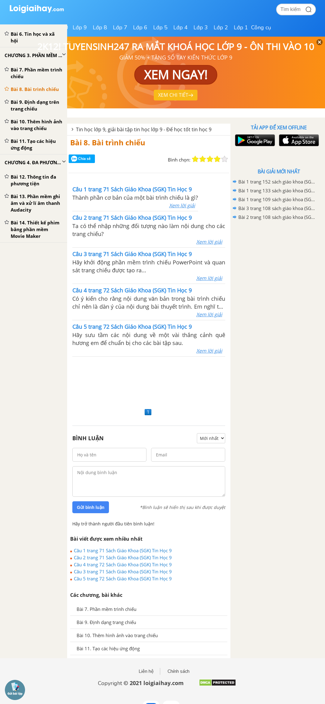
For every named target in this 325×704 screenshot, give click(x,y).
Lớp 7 (120, 27)
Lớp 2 (221, 27)
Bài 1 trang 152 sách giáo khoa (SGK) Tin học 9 (277, 182)
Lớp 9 (80, 27)
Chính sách (179, 671)
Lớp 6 (140, 27)
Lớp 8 (100, 27)
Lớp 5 (160, 27)
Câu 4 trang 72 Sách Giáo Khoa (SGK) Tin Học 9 (123, 564)
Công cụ (261, 27)
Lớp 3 (200, 27)
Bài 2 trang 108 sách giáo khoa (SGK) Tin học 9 (277, 217)
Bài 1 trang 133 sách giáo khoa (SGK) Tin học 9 (277, 190)
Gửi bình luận (90, 507)
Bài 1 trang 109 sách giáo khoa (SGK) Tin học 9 (277, 199)
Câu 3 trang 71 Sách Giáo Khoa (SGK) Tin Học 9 (123, 571)
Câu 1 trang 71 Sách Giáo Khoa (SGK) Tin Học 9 (123, 550)
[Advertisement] (148, 381)
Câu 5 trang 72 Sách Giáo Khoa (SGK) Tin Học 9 (123, 578)
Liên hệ (146, 671)
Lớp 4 (180, 27)
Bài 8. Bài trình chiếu (107, 142)
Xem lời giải (182, 205)
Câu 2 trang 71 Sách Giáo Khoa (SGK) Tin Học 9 (123, 557)
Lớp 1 (241, 27)
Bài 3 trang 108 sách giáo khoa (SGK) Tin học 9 (277, 208)
